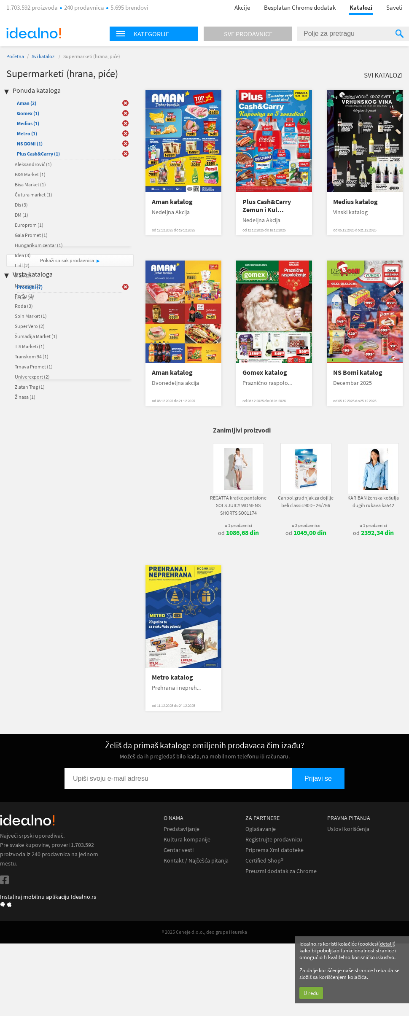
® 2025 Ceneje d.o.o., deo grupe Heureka (204, 932)
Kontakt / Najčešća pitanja (196, 860)
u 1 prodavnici (238, 525)
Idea (23, 255)
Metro (27, 133)
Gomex (28, 113)
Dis (21, 205)
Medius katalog (355, 202)
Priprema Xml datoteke (274, 850)
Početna (15, 56)
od (238, 533)
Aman (26, 103)
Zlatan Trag (30, 387)
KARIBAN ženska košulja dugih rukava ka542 (373, 501)
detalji (387, 943)
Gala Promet (31, 235)
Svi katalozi (44, 56)
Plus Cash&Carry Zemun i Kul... (266, 206)
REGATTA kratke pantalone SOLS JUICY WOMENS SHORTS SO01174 (238, 505)
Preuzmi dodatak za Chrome (281, 871)
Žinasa (25, 397)
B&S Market (30, 174)
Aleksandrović (33, 164)
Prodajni (30, 287)
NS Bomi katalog (357, 372)
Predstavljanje (181, 829)
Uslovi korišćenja (348, 829)
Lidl (22, 265)
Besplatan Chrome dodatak (300, 7)
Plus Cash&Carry (38, 154)
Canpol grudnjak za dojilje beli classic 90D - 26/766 (306, 501)
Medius (28, 123)
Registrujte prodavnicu (273, 839)
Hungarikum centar (39, 245)
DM (21, 215)
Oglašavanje (260, 829)
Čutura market (33, 194)
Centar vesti (179, 850)
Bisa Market (30, 184)
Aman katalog (172, 202)
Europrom (29, 225)
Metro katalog (172, 677)
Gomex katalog (264, 372)
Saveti (394, 7)
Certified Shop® (264, 860)
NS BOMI (30, 143)
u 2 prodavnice (306, 525)
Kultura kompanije (187, 839)
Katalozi (361, 7)
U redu (311, 993)
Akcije (242, 7)
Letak (24, 297)
